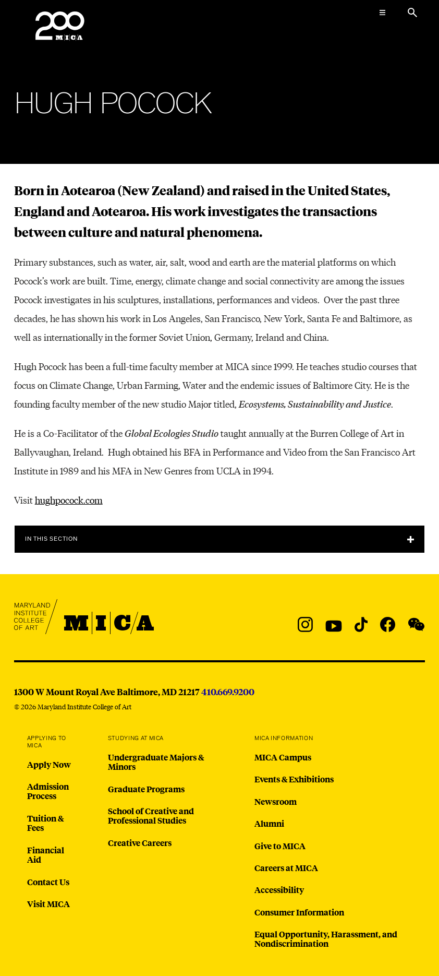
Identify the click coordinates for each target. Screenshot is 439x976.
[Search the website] (412, 12)
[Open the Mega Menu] (382, 12)
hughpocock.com (69, 499)
